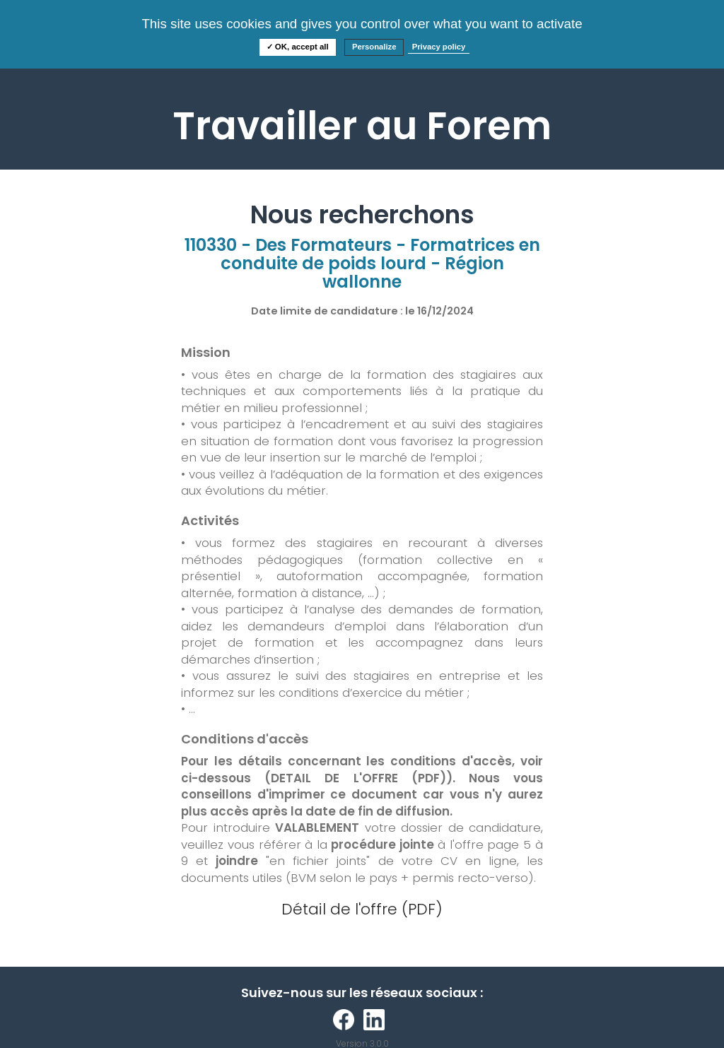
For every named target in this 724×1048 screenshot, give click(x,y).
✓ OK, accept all (298, 46)
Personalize (374, 46)
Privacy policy (439, 46)
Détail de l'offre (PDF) (362, 909)
